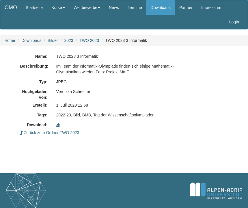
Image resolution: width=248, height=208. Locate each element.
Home (9, 40)
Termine (135, 7)
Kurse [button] (58, 7)
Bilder (53, 40)
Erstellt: (39, 105)
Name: (41, 56)
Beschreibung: (34, 66)
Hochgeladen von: (35, 94)
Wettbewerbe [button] (87, 7)
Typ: (43, 81)
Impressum (211, 7)
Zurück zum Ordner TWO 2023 (49, 132)
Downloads (161, 7)
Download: (37, 124)
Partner (186, 7)
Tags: (42, 115)
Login (234, 22)
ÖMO (11, 7)
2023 (68, 40)
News (114, 7)
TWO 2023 (89, 40)
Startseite (34, 7)
